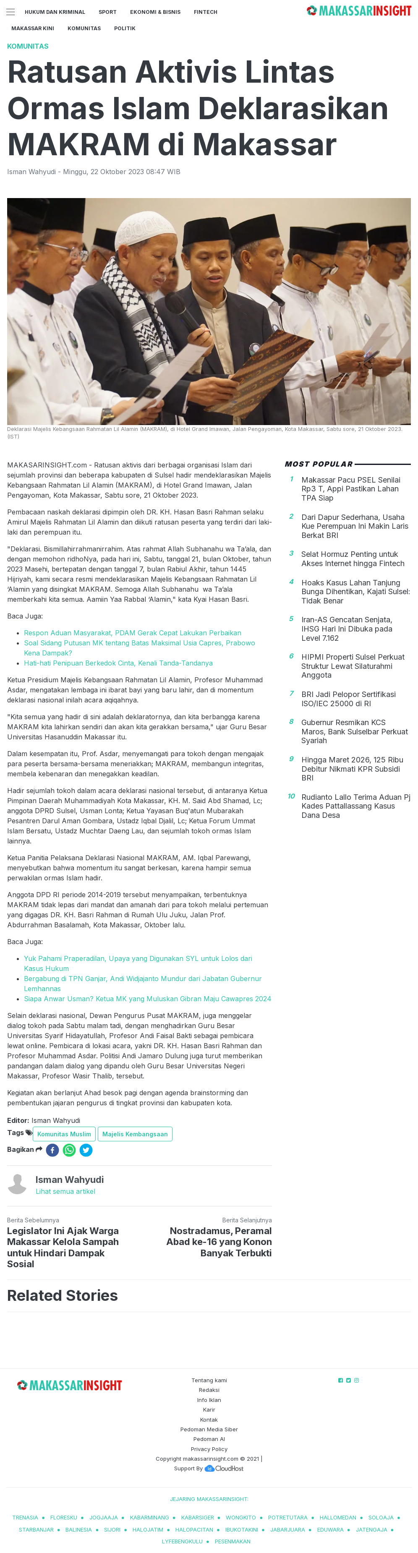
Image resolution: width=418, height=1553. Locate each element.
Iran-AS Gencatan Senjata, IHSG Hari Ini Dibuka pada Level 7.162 (346, 628)
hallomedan (338, 1517)
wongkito (241, 1517)
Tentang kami (209, 1380)
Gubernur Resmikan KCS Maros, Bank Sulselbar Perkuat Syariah (354, 731)
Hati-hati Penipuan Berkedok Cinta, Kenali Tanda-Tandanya (118, 663)
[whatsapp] (69, 1150)
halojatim (148, 1529)
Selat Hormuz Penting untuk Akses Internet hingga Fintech (353, 559)
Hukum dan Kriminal (55, 12)
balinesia (78, 1529)
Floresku (63, 1517)
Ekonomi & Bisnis (155, 12)
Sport (108, 12)
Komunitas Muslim (64, 1134)
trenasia (25, 1517)
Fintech (205, 12)
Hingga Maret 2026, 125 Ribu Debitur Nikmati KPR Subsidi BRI (352, 768)
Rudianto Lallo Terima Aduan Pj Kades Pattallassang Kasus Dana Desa (355, 806)
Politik (125, 28)
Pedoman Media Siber (209, 1429)
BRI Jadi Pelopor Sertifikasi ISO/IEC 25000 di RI (348, 699)
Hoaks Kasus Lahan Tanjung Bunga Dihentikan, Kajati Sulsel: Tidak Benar (355, 591)
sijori (112, 1529)
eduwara (330, 1529)
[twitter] (86, 1150)
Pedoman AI (209, 1439)
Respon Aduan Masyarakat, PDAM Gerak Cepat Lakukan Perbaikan (132, 633)
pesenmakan (233, 1541)
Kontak (209, 1419)
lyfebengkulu (182, 1541)
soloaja (381, 1517)
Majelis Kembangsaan (135, 1134)
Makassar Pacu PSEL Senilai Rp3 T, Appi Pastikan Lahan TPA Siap (350, 488)
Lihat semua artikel (65, 1191)
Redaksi (209, 1389)
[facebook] (52, 1150)
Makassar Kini (32, 28)
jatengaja (371, 1529)
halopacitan (194, 1529)
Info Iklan (209, 1399)
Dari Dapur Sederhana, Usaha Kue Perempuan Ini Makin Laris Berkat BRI (354, 526)
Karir (209, 1409)
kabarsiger (197, 1517)
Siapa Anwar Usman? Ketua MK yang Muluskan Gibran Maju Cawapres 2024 (148, 998)
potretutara (288, 1517)
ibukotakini (241, 1529)
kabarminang (149, 1517)
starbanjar (36, 1529)
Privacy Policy (209, 1449)
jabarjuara (287, 1529)
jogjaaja (103, 1517)
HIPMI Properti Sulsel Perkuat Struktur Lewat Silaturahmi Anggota (353, 666)
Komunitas (84, 28)
